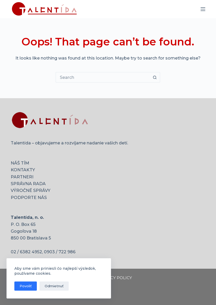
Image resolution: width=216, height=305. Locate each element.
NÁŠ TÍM (20, 163)
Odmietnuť (54, 286)
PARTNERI (22, 176)
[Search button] (155, 77)
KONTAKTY (23, 169)
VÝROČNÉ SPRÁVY (30, 190)
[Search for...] (103, 77)
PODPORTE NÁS (29, 197)
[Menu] (203, 9)
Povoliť (26, 286)
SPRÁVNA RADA (28, 183)
